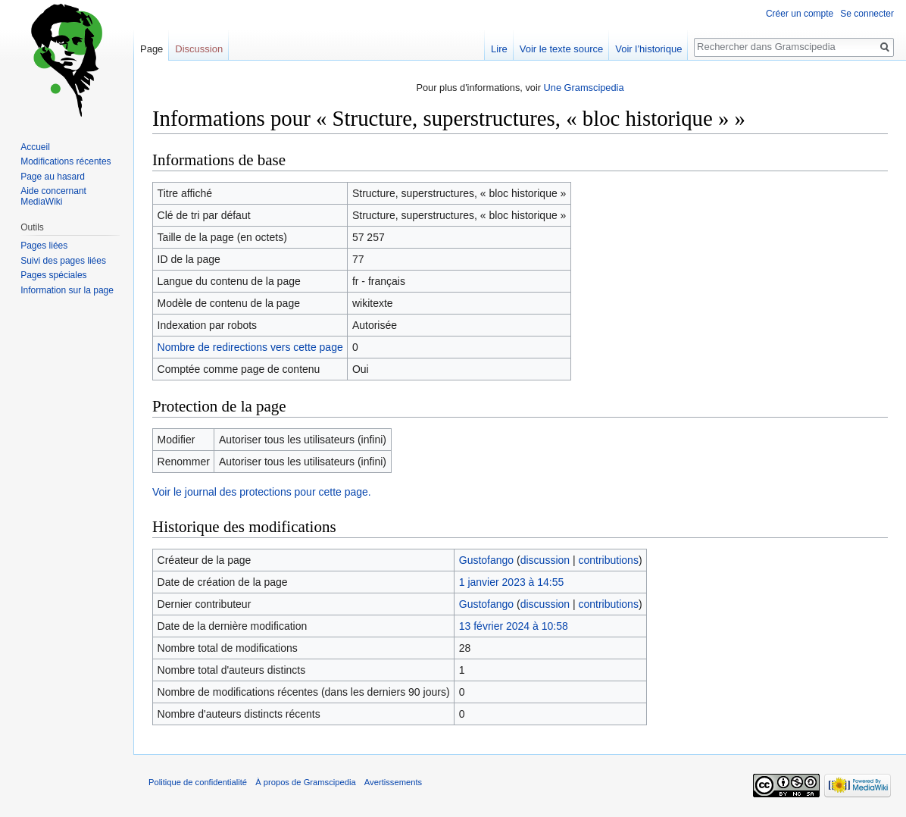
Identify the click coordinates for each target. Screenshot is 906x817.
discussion (545, 560)
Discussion (199, 49)
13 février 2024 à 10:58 (513, 626)
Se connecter (867, 13)
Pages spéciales (53, 275)
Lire (499, 49)
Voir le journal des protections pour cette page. (261, 492)
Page (151, 49)
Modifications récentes (65, 161)
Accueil (35, 147)
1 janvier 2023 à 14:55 (511, 582)
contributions (609, 560)
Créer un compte (799, 13)
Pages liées (43, 245)
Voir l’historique (648, 49)
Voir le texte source (562, 49)
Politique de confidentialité (197, 782)
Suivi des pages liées (63, 260)
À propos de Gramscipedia (305, 782)
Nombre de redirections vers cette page (250, 347)
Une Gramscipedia (584, 87)
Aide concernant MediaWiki (53, 196)
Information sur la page (67, 290)
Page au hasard (52, 176)
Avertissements (393, 782)
